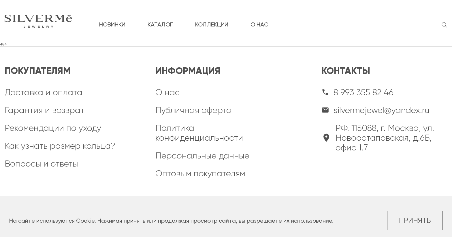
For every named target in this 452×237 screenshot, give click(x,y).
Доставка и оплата (43, 92)
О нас (167, 92)
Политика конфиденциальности (199, 133)
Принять (415, 220)
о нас (259, 24)
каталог (160, 24)
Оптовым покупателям (200, 173)
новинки (112, 24)
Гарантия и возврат (44, 110)
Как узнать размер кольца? (60, 146)
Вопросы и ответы (41, 164)
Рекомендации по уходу (53, 128)
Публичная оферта (193, 110)
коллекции (211, 24)
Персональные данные (202, 155)
